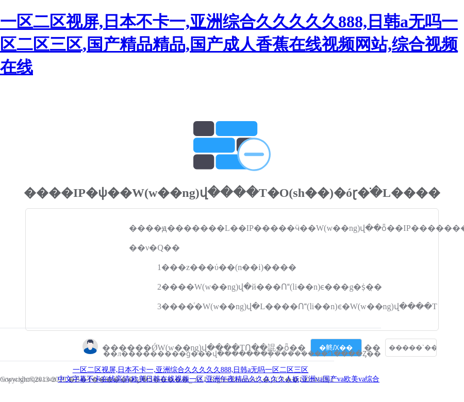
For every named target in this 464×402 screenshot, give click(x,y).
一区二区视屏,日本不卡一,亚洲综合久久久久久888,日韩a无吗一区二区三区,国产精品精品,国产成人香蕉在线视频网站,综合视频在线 (229, 44)
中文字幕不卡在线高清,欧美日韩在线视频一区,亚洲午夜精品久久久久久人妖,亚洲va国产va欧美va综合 (218, 379)
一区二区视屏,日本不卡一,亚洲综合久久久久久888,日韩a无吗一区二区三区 (191, 370)
